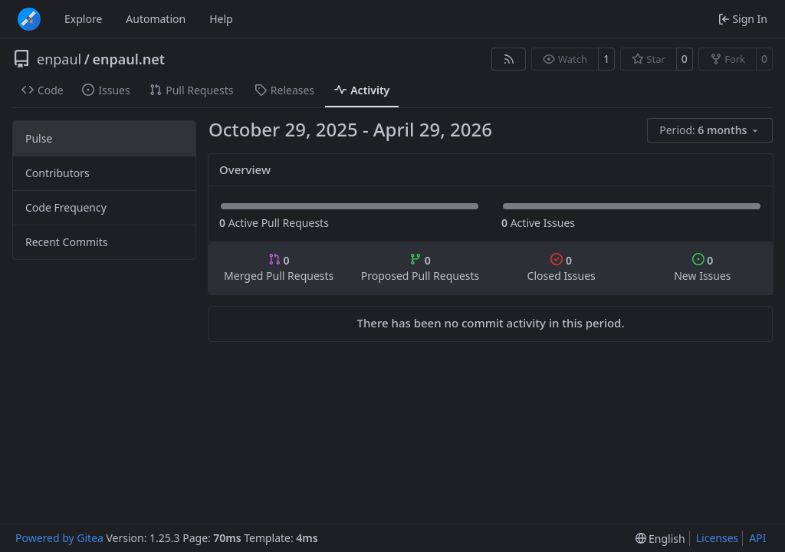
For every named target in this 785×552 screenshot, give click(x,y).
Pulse (38, 138)
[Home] (29, 19)
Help (221, 19)
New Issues (702, 268)
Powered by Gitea (59, 538)
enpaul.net (128, 59)
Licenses (717, 538)
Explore (83, 19)
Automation (156, 19)
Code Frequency (66, 207)
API (757, 538)
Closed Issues (561, 268)
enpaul (59, 59)
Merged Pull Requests (278, 268)
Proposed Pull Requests (420, 268)
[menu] (710, 130)
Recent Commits (66, 242)
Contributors (57, 173)
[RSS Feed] (509, 59)
